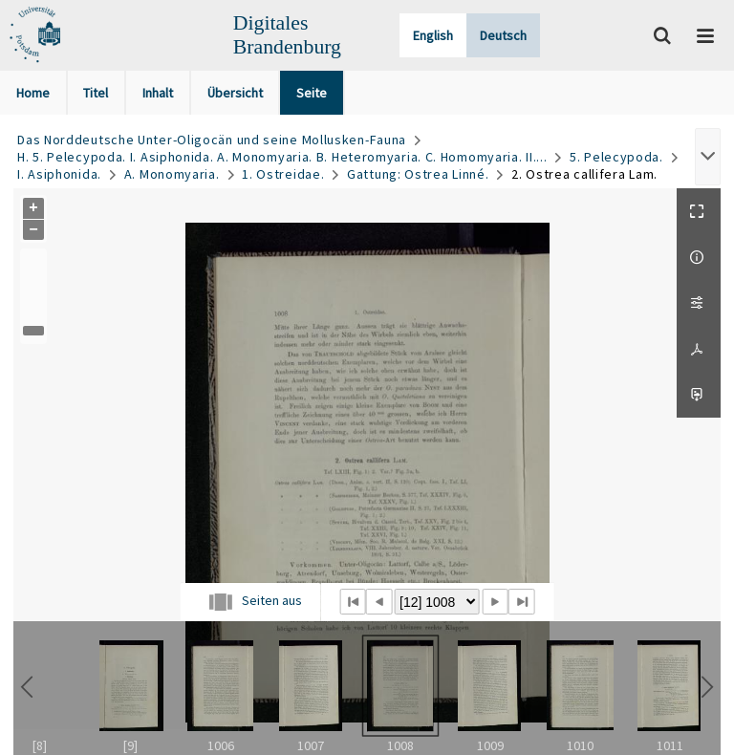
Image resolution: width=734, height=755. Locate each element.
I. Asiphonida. (59, 174)
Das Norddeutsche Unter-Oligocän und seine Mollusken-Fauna (211, 139)
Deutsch (503, 35)
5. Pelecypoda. (616, 156)
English (433, 35)
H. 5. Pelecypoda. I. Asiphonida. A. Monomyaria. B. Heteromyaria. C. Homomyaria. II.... (282, 156)
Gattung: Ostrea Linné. (417, 174)
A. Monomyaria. (172, 174)
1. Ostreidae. (283, 174)
